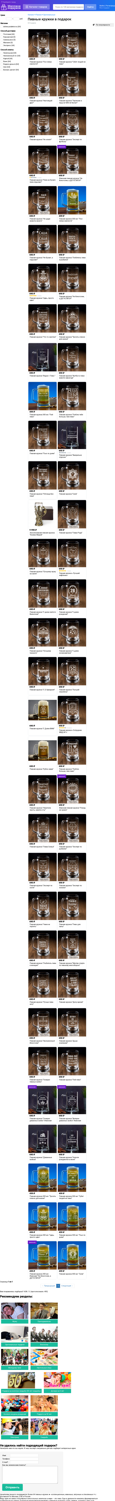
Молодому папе (14, 1368)
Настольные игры (44, 1368)
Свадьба (44, 1437)
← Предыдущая (48, 1286)
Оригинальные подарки (14, 1345)
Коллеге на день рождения (15, 1414)
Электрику (14, 1437)
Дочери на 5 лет (57, 1391)
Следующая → (67, 1286)
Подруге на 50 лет (44, 1414)
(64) (12, 27)
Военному (44, 1345)
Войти (102, 6)
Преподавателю (44, 1321)
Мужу (14, 1321)
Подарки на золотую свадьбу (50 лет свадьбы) (21, 1391)
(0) (9, 37)
